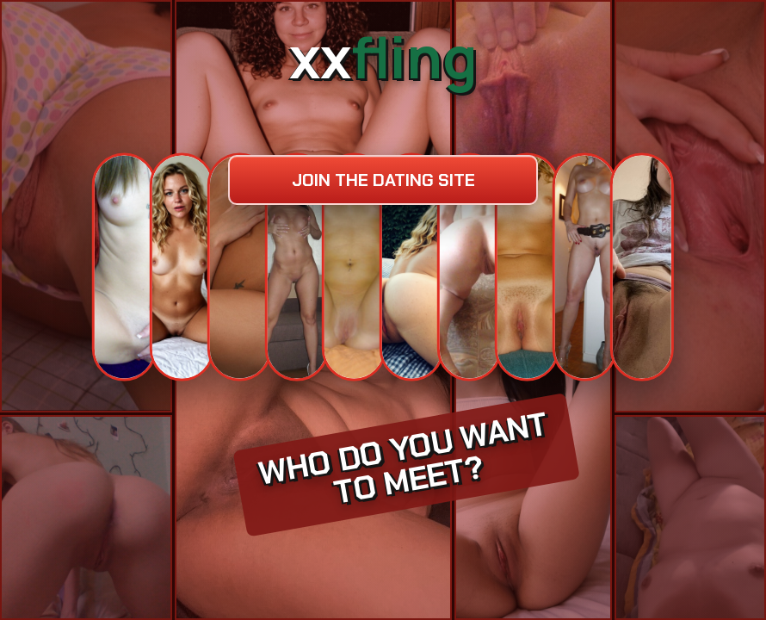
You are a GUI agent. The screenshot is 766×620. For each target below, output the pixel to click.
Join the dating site (383, 180)
